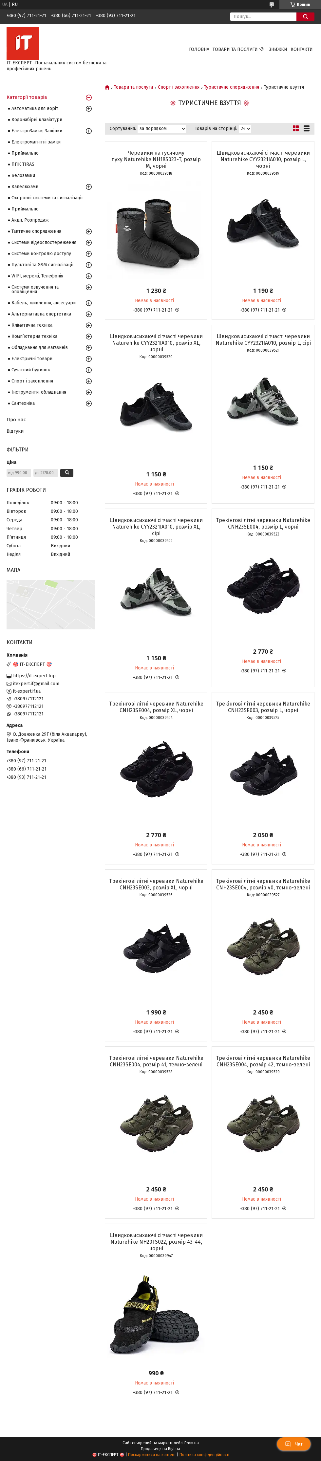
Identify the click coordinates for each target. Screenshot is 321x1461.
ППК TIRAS (22, 164)
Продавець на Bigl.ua (160, 1449)
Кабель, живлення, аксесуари (43, 303)
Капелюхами (24, 186)
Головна (199, 49)
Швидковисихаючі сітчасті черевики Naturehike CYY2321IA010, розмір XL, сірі (156, 526)
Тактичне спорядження (36, 231)
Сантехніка (23, 403)
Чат (294, 1444)
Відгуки (15, 431)
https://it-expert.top (34, 676)
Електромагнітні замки (36, 142)
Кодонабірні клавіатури (36, 119)
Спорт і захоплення (178, 87)
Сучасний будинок (30, 370)
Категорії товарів (27, 97)
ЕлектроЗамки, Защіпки (36, 131)
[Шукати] (305, 16)
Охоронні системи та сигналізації (47, 198)
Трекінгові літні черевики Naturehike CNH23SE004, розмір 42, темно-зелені (263, 1061)
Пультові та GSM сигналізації (42, 265)
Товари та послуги (235, 49)
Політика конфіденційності (204, 1454)
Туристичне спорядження (231, 87)
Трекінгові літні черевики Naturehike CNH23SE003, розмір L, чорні (263, 707)
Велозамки (23, 175)
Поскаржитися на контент (152, 1454)
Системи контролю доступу (41, 253)
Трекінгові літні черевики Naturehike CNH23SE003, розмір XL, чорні (156, 884)
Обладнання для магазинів (39, 347)
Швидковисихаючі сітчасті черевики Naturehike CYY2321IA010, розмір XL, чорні (156, 343)
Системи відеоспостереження (43, 242)
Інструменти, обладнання (38, 392)
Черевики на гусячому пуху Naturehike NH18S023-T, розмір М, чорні (156, 159)
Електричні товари (31, 358)
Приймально (25, 153)
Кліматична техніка (31, 325)
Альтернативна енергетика (41, 314)
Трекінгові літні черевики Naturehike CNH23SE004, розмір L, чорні (263, 523)
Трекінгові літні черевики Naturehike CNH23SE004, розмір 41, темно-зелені (156, 1061)
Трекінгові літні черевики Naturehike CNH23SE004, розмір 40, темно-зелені (263, 884)
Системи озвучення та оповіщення (35, 289)
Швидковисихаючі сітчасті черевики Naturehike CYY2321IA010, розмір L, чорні (263, 159)
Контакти (302, 49)
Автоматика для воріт (34, 108)
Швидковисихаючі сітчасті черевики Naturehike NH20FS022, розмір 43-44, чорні (156, 1242)
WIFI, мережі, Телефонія (37, 276)
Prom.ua (191, 1443)
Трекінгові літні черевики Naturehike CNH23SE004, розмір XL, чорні (156, 707)
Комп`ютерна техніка (34, 336)
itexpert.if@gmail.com (36, 684)
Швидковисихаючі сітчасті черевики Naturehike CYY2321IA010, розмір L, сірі (263, 339)
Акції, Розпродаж (30, 220)
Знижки (278, 49)
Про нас (16, 420)
